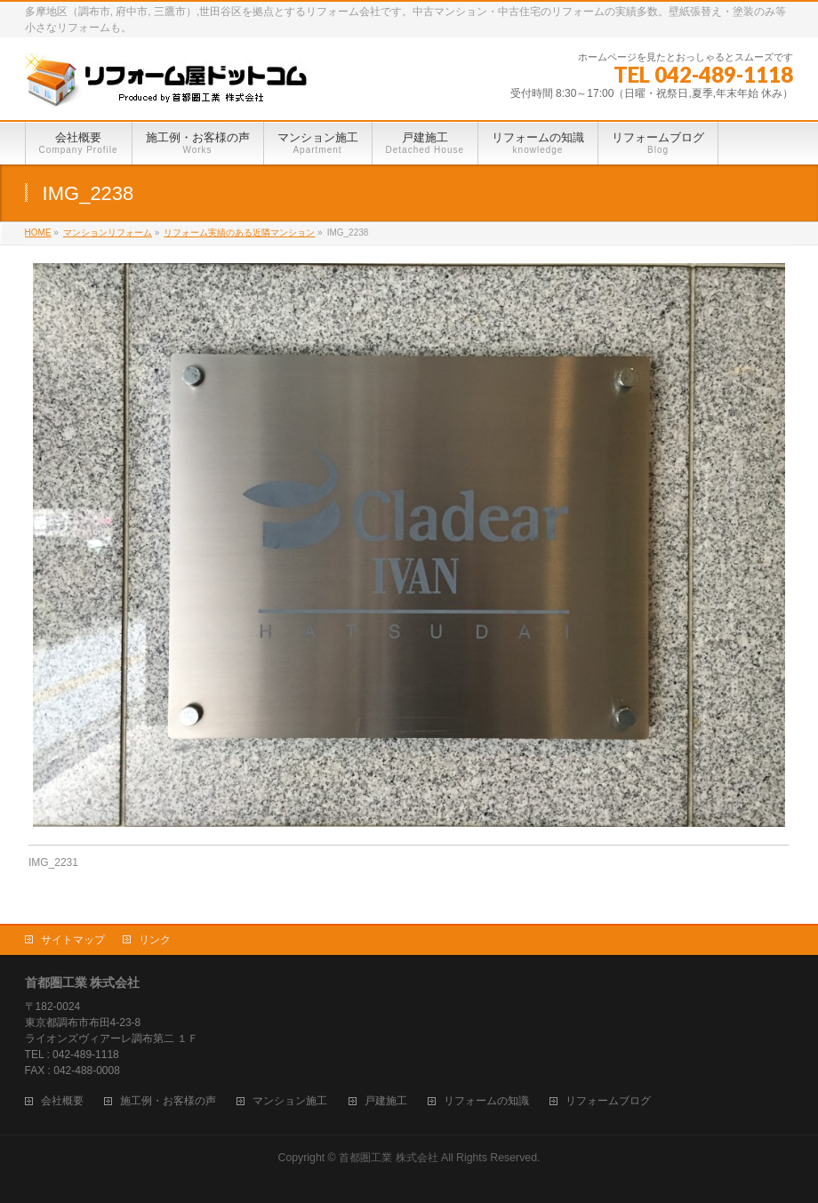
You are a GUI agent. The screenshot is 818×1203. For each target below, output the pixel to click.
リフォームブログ (608, 1101)
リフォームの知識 (486, 1101)
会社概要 (62, 1101)
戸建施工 (386, 1101)
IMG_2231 (53, 862)
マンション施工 (290, 1101)
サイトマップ (73, 940)
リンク (155, 940)
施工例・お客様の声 (168, 1101)
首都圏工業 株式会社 (388, 1157)
